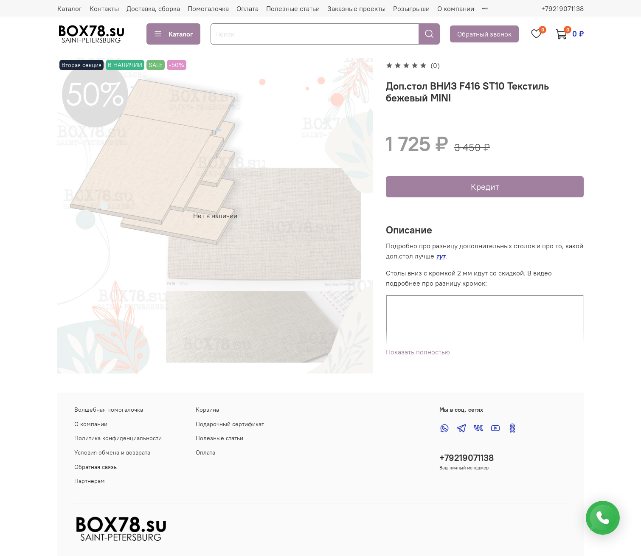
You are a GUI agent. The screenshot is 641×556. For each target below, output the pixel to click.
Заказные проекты (356, 8)
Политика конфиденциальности (118, 438)
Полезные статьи (293, 8)
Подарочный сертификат (230, 424)
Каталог (69, 8)
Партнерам (89, 481)
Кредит (485, 186)
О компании (455, 8)
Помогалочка (208, 8)
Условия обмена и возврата (112, 452)
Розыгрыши (411, 8)
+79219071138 (562, 8)
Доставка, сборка (153, 8)
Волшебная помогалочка (108, 409)
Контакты (104, 8)
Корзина (207, 409)
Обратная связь (95, 467)
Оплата (247, 8)
